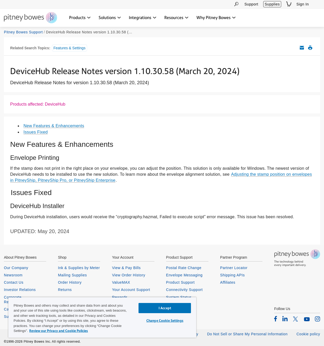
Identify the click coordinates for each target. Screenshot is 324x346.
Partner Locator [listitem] (234, 268)
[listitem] (275, 318)
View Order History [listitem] (128, 275)
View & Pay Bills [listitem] (126, 268)
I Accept (165, 308)
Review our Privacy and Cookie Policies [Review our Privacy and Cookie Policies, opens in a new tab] (58, 331)
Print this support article (310, 48)
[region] (102, 317)
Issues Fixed (35, 132)
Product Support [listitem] (180, 282)
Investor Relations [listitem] (20, 290)
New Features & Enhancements (53, 126)
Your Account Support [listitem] (131, 290)
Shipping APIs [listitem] (232, 275)
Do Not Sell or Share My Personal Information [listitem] (247, 334)
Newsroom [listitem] (13, 275)
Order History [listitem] (70, 282)
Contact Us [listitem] (13, 282)
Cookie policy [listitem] (308, 334)
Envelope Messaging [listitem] (184, 275)
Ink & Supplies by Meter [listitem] (79, 268)
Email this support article (302, 48)
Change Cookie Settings (164, 321)
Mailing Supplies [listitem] (72, 275)
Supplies (272, 4)
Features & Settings (69, 48)
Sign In (302, 4)
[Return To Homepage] (30, 18)
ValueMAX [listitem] (121, 282)
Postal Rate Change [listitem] (183, 268)
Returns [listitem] (65, 290)
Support (251, 4)
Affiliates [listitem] (227, 282)
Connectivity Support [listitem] (184, 290)
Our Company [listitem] (16, 268)
